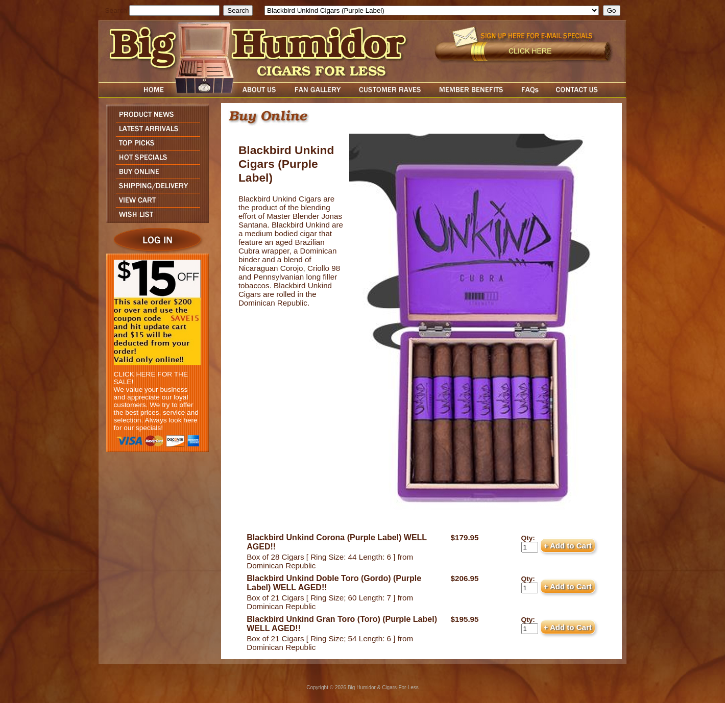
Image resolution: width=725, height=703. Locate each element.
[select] (431, 10)
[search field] (174, 10)
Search (116, 10)
